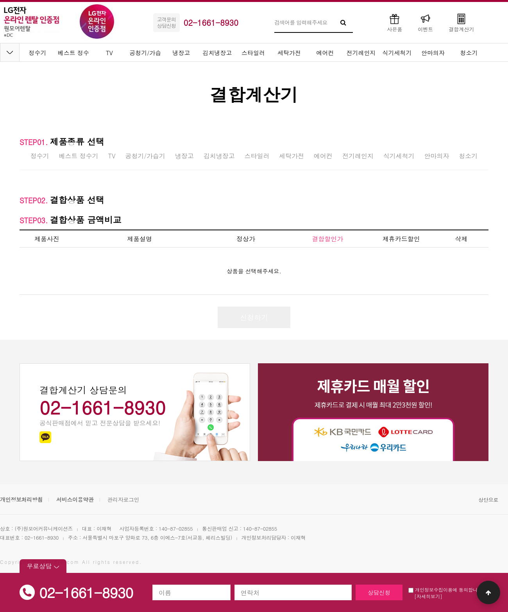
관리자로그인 (123, 499)
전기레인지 (361, 52)
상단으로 (488, 499)
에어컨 (325, 52)
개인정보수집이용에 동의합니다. (446, 589)
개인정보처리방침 (21, 499)
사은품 (394, 22)
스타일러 (253, 52)
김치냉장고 (217, 52)
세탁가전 (289, 52)
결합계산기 (461, 22)
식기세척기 (397, 52)
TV (109, 52)
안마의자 (433, 52)
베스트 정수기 (78, 155)
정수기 (38, 52)
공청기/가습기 (145, 155)
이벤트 (425, 22)
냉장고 (181, 52)
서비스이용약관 (75, 499)
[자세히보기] (428, 596)
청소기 (469, 52)
